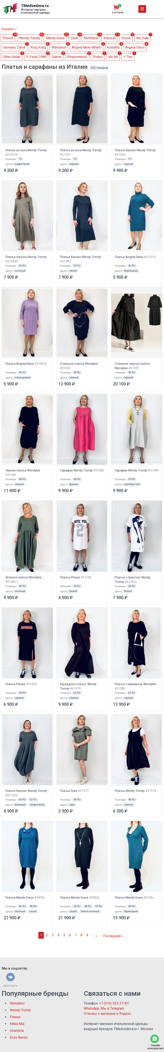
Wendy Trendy (29, 38)
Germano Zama (14, 47)
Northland (91, 38)
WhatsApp (91, 1008)
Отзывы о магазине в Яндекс (107, 1014)
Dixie (74, 38)
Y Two (128, 57)
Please (8, 38)
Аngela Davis (135, 47)
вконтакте (10, 985)
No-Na (113, 57)
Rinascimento (77, 57)
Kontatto (113, 47)
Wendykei (58, 47)
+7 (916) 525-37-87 (114, 1003)
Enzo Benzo (19, 1037)
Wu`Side (142, 38)
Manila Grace (55, 38)
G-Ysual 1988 (36, 57)
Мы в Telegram (112, 1008)
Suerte (57, 57)
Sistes (98, 57)
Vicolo (126, 38)
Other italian (11, 57)
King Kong (38, 47)
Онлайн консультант (154, 1047)
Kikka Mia (17, 1024)
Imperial (110, 38)
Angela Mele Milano (86, 47)
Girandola (17, 1031)
